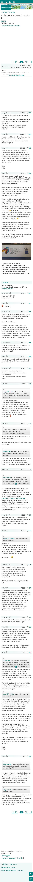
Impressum (13, 864)
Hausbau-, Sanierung (8, 12)
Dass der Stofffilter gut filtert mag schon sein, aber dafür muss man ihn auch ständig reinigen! (16, 765)
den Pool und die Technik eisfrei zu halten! (15, 790)
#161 (29, 113)
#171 (29, 384)
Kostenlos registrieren (8, 858)
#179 (29, 627)
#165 (29, 293)
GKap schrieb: (7, 764)
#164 (29, 173)
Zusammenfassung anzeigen (10, 26)
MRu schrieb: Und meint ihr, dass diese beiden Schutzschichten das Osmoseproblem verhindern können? (14, 431)
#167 (29, 311)
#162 (29, 134)
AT (15, 219)
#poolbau (3, 21)
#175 (29, 531)
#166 (29, 303)
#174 (29, 515)
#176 (29, 565)
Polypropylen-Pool (7, 289)
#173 (29, 469)
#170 (29, 368)
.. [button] (15, 399)
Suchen (4, 864)
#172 (29, 423)
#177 (29, 588)
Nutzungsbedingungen (8, 870)
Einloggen (5, 856)
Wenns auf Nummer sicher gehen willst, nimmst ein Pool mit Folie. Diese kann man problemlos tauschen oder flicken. (16, 394)
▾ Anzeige (5, 282)
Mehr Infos (20, 858)
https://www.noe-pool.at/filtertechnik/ (13, 498)
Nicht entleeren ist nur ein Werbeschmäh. (15, 539)
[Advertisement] (16, 44)
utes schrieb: (7, 478)
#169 (29, 356)
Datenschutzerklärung (8, 867)
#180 (29, 652)
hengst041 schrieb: (9, 392)
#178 (29, 617)
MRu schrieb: (7, 451)
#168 (29, 342)
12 (26, 62)
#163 (29, 148)
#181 (29, 756)
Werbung (20, 870)
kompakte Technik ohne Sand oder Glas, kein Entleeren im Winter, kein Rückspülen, (16, 453)
